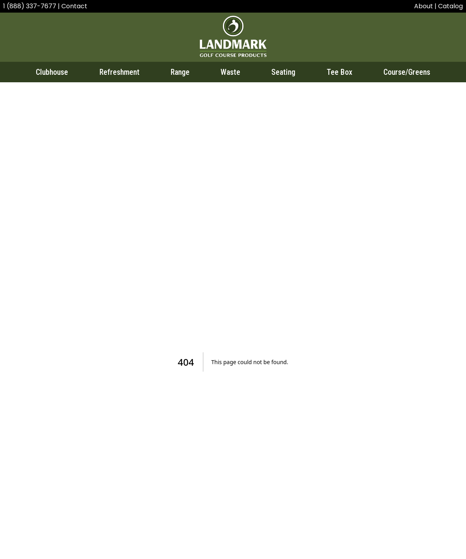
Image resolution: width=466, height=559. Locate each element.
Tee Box (339, 72)
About (423, 6)
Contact (74, 6)
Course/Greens (406, 72)
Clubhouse (52, 72)
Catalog (450, 6)
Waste (230, 72)
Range (180, 72)
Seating (283, 72)
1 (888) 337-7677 (30, 6)
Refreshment (119, 72)
